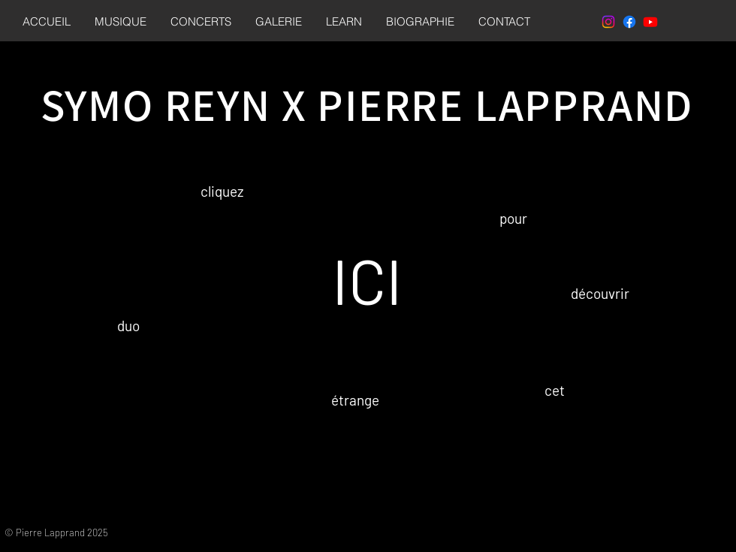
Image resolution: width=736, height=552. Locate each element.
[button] (120, 22)
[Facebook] (629, 22)
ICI (367, 280)
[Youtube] (650, 22)
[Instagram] (608, 22)
